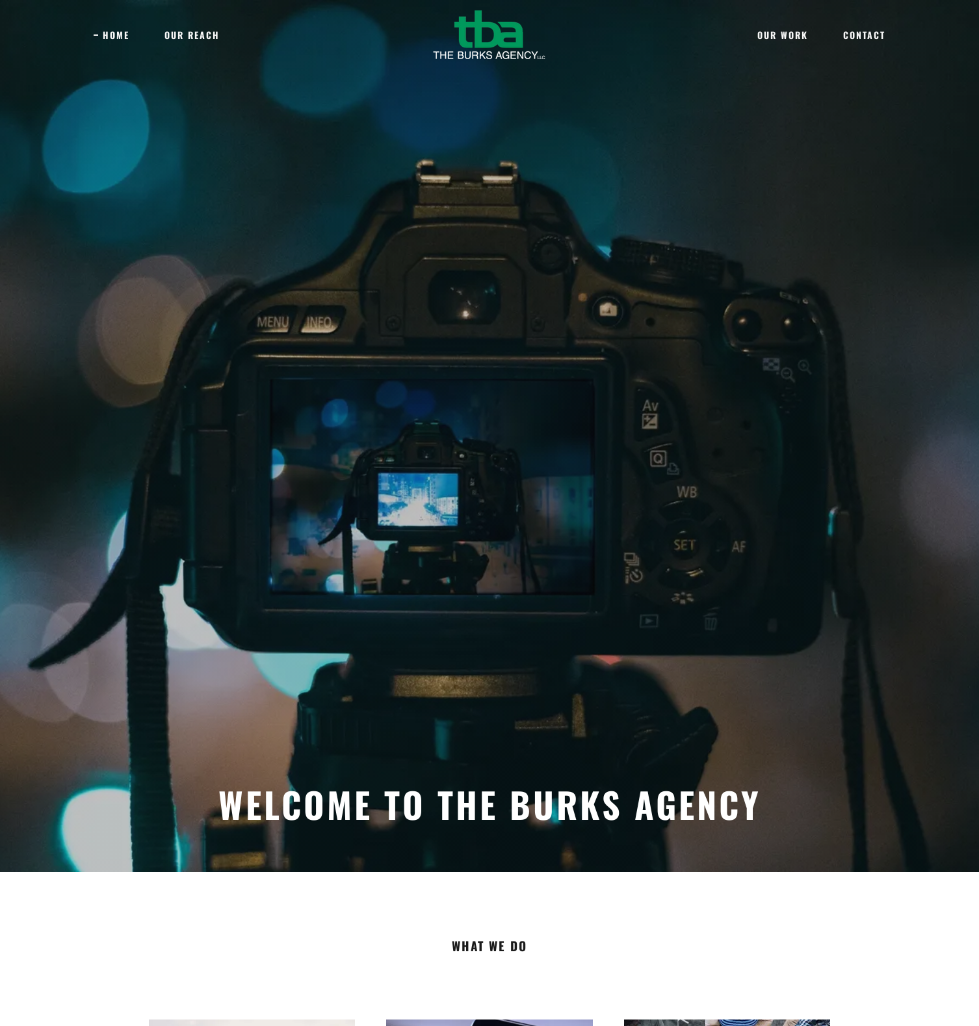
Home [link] (116, 35)
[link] (489, 34)
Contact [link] (864, 35)
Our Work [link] (782, 35)
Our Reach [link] (192, 35)
